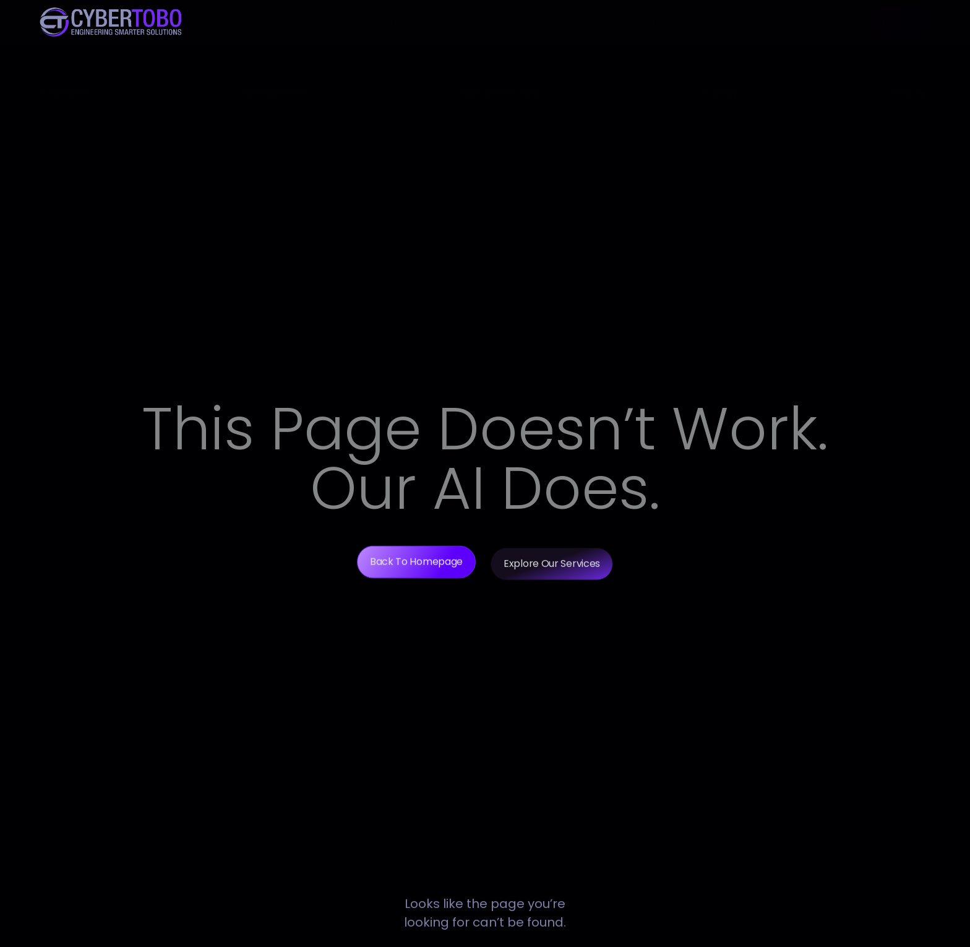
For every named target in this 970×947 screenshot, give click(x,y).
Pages (591, 21)
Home (387, 21)
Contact (659, 21)
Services (518, 21)
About (445, 21)
